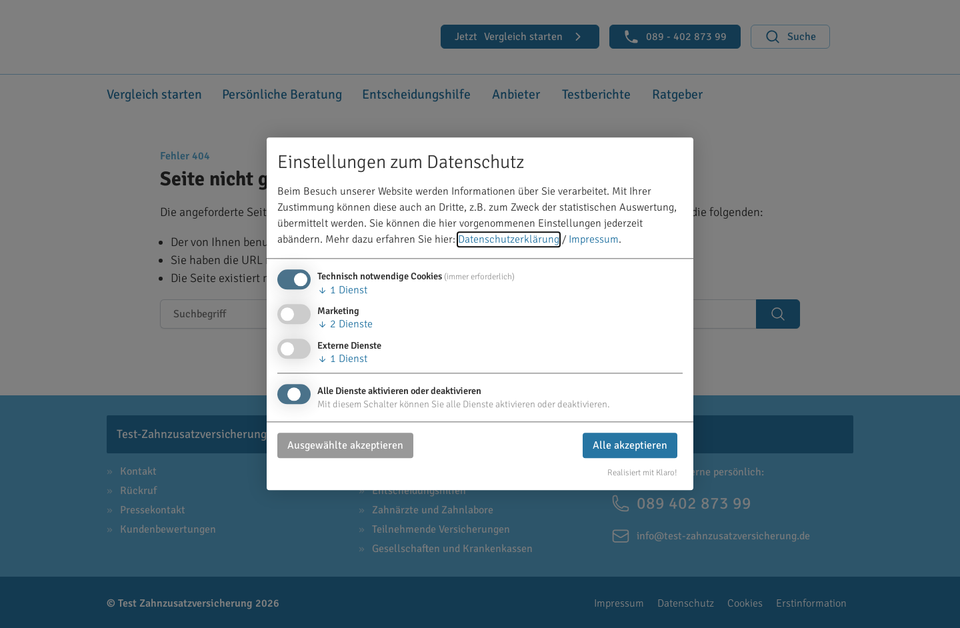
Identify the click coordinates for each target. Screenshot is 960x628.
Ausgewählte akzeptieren (345, 445)
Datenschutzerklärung (508, 240)
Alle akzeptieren (630, 445)
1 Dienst (342, 290)
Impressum (594, 240)
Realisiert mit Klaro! (642, 472)
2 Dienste (345, 324)
